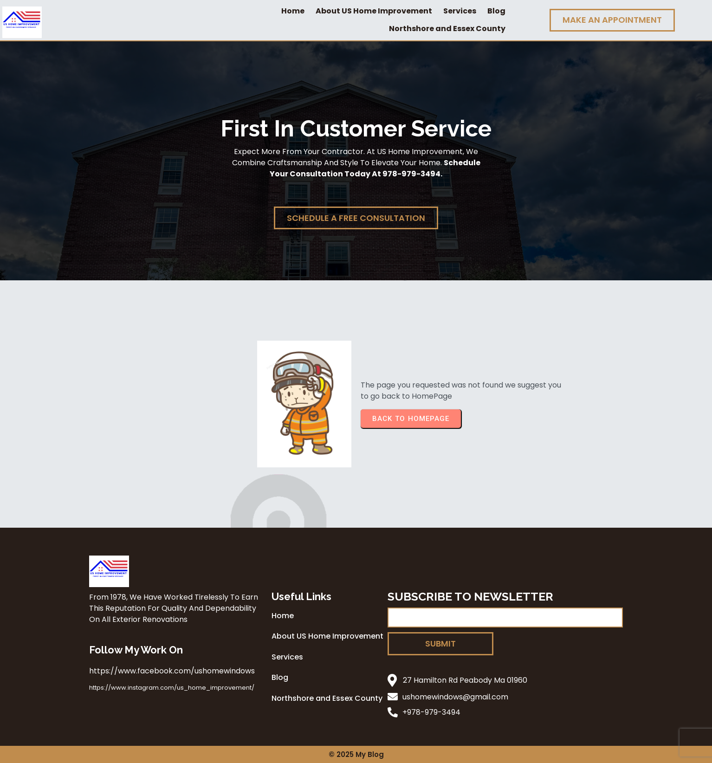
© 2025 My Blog (356, 754)
